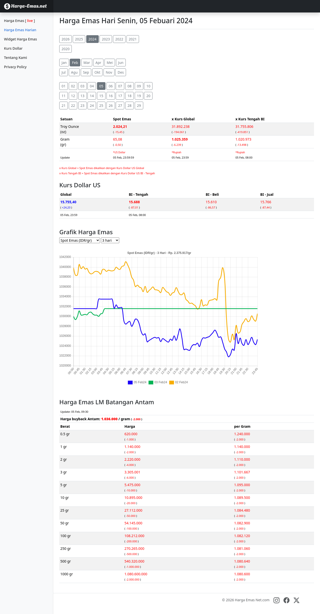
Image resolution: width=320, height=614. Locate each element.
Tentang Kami (15, 57)
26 (111, 105)
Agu (74, 72)
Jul (64, 72)
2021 (133, 39)
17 (120, 95)
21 (64, 105)
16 (111, 95)
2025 (79, 39)
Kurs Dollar (13, 48)
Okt (97, 72)
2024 (92, 39)
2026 (66, 39)
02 (73, 86)
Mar (87, 62)
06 (111, 86)
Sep (86, 72)
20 (148, 95)
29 (139, 105)
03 (82, 86)
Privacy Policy (15, 66)
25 (101, 105)
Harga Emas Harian (20, 29)
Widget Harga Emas (20, 39)
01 (64, 86)
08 (130, 86)
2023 (106, 39)
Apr (98, 62)
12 (73, 95)
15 (101, 95)
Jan (64, 62)
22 (73, 105)
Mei (110, 62)
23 (82, 105)
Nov (109, 72)
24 (92, 105)
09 (139, 86)
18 (130, 95)
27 (120, 105)
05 (101, 86)
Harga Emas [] (19, 20)
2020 (66, 48)
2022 (119, 39)
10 (148, 86)
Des (121, 72)
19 (139, 95)
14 (92, 95)
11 (64, 95)
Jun (121, 62)
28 (130, 105)
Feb (75, 62)
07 (120, 86)
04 (92, 86)
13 (82, 95)
